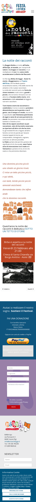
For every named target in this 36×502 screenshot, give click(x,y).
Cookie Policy (20, 486)
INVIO (13, 407)
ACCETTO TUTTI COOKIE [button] (16, 499)
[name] (18, 459)
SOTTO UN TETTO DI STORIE (18, 230)
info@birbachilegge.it (12, 441)
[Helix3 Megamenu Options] (32, 12)
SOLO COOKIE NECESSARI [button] (16, 494)
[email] (18, 465)
